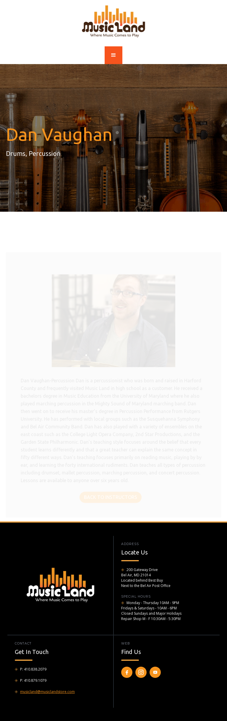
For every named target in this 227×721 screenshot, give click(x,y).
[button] (113, 55)
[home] (113, 21)
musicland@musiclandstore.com (47, 691)
